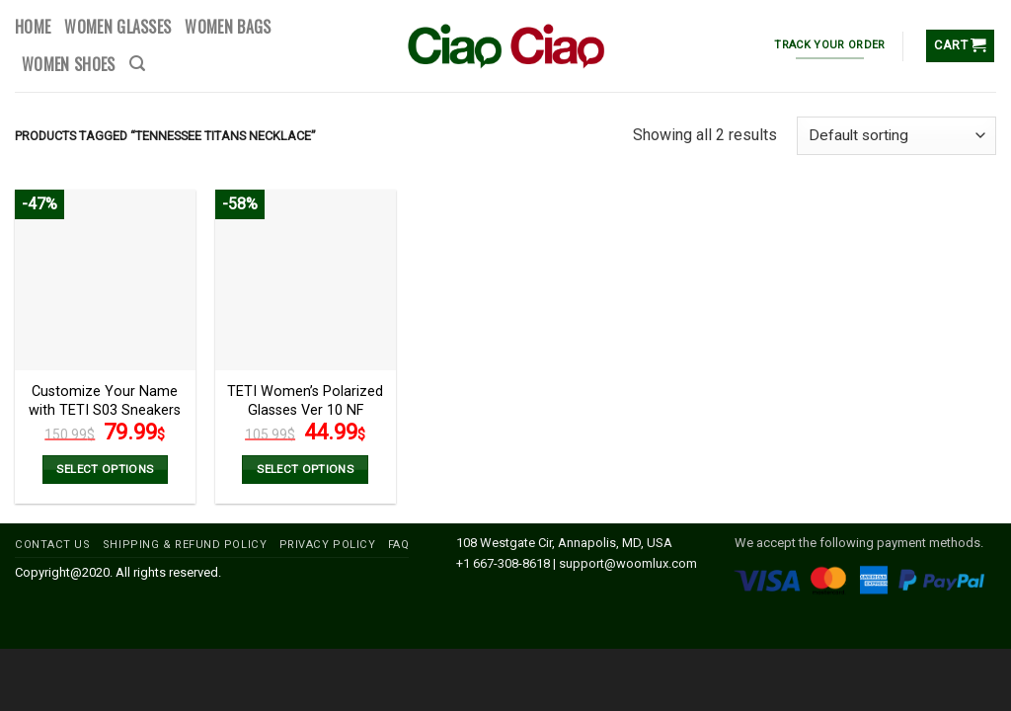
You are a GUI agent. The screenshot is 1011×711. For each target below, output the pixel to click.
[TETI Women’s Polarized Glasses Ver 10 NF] (305, 280)
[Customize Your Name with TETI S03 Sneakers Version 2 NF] (105, 280)
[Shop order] (896, 136)
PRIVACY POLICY (327, 544)
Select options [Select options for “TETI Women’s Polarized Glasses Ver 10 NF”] (305, 469)
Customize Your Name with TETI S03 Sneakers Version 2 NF (105, 409)
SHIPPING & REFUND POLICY (185, 544)
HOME (32, 27)
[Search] (137, 63)
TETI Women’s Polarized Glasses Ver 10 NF (305, 401)
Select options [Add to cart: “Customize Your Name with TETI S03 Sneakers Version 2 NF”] (104, 469)
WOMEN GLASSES (117, 27)
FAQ (399, 544)
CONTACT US (53, 544)
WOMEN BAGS (228, 27)
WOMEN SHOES (69, 64)
